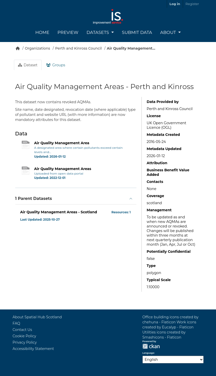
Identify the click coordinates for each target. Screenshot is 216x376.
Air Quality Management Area (61, 143)
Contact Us (22, 329)
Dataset (28, 65)
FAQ (16, 323)
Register (192, 4)
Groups (55, 65)
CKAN (151, 346)
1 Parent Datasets (33, 198)
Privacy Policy (25, 342)
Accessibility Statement (33, 348)
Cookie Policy (24, 336)
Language (148, 353)
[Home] (18, 48)
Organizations (37, 48)
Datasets (98, 32)
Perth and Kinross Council (78, 48)
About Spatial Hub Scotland (37, 317)
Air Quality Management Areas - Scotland (58, 212)
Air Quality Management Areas (62, 168)
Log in (175, 4)
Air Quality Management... (131, 48)
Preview (68, 32)
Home (42, 32)
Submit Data (137, 32)
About (168, 32)
